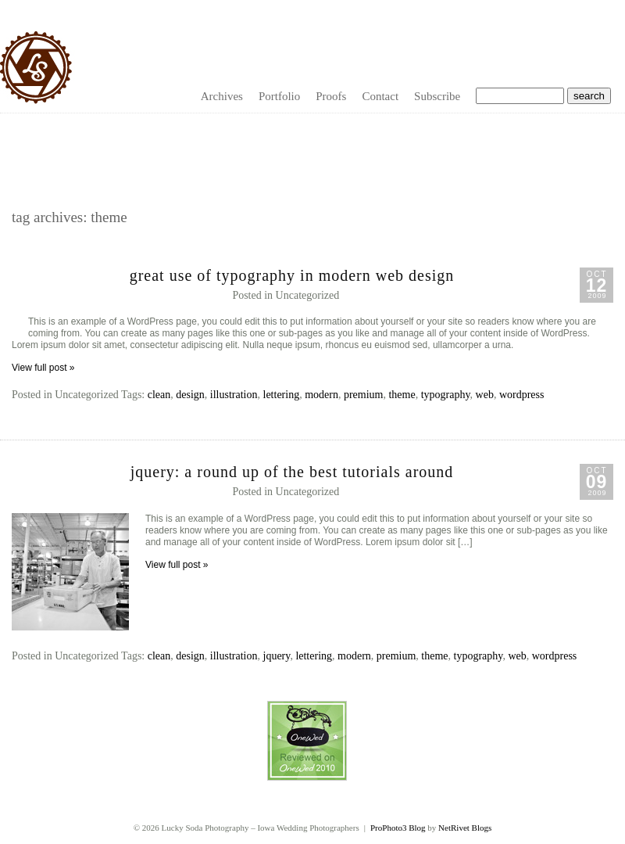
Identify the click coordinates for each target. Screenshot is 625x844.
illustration (234, 394)
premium (364, 394)
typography (445, 394)
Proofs (331, 96)
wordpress (522, 394)
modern (321, 394)
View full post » (43, 367)
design (190, 394)
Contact (380, 96)
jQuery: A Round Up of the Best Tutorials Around (292, 471)
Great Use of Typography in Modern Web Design (292, 275)
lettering (281, 394)
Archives (222, 96)
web (485, 394)
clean (159, 394)
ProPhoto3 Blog (398, 827)
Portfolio (279, 96)
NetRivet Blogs (464, 827)
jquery (277, 656)
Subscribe (437, 96)
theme (401, 394)
